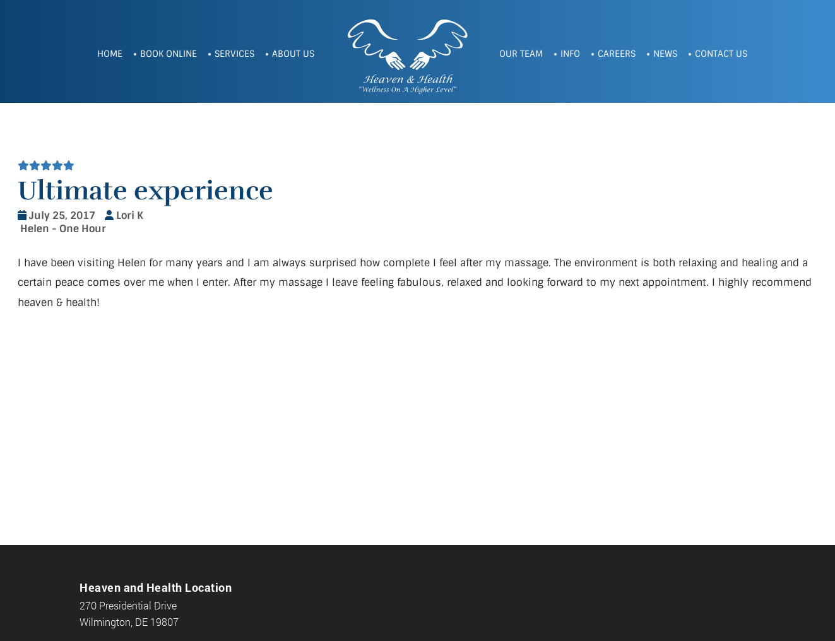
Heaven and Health (407, 55)
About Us (293, 53)
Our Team (521, 53)
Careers (617, 53)
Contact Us (721, 53)
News (665, 53)
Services (234, 53)
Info (570, 53)
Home (109, 53)
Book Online (168, 53)
